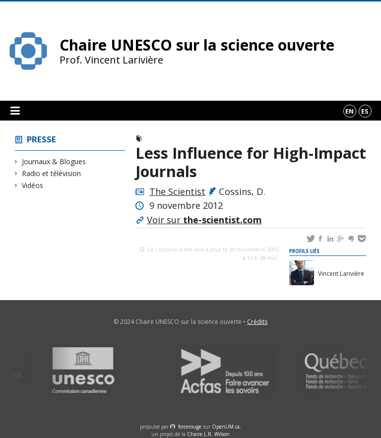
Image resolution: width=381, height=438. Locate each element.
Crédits (257, 321)
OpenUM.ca (226, 426)
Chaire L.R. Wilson (208, 434)
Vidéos (32, 185)
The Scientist (177, 191)
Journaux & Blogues (54, 161)
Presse (41, 139)
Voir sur (204, 220)
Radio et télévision (51, 173)
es (365, 111)
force (189, 426)
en (349, 111)
